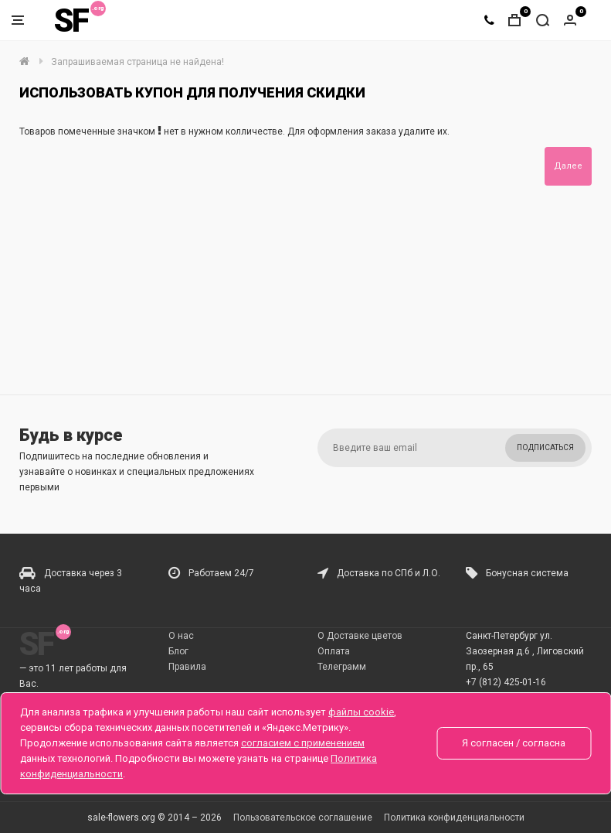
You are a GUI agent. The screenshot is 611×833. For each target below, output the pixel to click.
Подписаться (545, 447)
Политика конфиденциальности (454, 817)
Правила (187, 666)
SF (71, 20)
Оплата (333, 651)
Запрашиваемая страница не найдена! (137, 61)
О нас (181, 635)
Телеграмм (341, 666)
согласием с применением (303, 743)
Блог (178, 651)
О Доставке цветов (359, 635)
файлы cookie (361, 712)
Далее (568, 166)
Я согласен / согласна (513, 743)
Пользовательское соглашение (302, 817)
